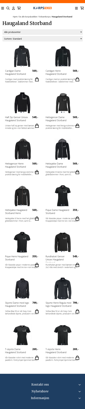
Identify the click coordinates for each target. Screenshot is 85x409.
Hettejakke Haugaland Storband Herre (16, 212)
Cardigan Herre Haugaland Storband (56, 72)
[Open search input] (8, 8)
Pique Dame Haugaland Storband (57, 212)
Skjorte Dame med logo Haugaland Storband (17, 304)
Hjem (15, 16)
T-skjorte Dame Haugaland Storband (15, 351)
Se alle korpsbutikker (28, 16)
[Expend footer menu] (80, 398)
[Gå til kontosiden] (13, 8)
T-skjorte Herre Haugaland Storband (56, 351)
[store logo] (42, 8)
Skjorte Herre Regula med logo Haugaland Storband (58, 304)
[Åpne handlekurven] (19, 8)
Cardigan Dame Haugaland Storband (15, 72)
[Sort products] (43, 38)
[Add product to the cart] (36, 79)
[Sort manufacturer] (43, 32)
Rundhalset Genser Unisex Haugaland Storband (55, 258)
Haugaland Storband (62, 16)
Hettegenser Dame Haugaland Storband (56, 119)
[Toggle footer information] (80, 384)
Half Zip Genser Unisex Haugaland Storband (16, 119)
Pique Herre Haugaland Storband (16, 258)
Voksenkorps (45, 16)
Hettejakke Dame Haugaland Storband (56, 165)
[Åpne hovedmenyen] (2, 8)
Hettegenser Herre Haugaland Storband (15, 165)
